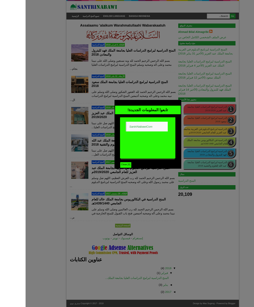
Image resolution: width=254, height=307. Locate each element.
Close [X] (100, 164)
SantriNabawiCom (115, 126)
